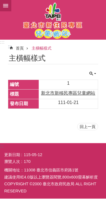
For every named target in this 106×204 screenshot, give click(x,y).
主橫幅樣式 (41, 48)
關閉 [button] (92, 74)
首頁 (20, 48)
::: (2, 42)
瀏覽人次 (12, 161)
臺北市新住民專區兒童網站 (53, 20)
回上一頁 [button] (88, 126)
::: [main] (10, 46)
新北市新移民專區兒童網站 (68, 93)
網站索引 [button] (5, 5)
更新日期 (12, 154)
